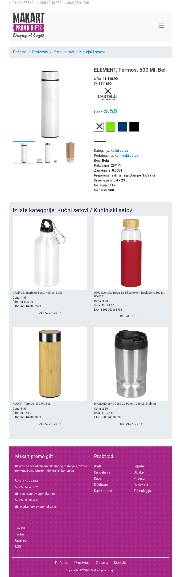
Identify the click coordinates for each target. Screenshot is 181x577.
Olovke (139, 472)
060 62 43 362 (49, 3)
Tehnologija (142, 491)
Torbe (19, 534)
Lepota (139, 466)
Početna (20, 52)
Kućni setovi (63, 52)
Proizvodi (40, 52)
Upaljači (21, 540)
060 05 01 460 (77, 3)
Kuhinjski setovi (92, 52)
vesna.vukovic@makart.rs (35, 493)
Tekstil (20, 528)
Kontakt (120, 563)
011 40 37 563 (21, 3)
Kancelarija (102, 472)
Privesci (139, 478)
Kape (98, 478)
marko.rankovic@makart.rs (36, 506)
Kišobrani (101, 484)
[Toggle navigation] (161, 25)
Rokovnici (141, 484)
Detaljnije (50, 312)
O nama (102, 563)
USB (18, 546)
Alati (97, 466)
